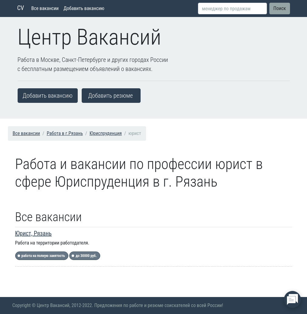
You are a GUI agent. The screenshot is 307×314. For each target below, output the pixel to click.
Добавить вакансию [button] (48, 95)
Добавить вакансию (83, 8)
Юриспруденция (106, 133)
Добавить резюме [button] (110, 95)
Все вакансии (45, 8)
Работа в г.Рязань (65, 133)
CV (20, 8)
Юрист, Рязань (33, 233)
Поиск (279, 8)
